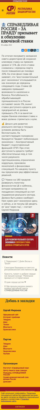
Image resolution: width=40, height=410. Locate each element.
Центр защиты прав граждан (15, 370)
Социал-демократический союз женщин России (15, 378)
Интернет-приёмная (11, 317)
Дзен (5, 322)
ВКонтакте (7, 327)
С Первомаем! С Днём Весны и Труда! (17, 262)
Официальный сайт (10, 315)
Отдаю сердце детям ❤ (14, 282)
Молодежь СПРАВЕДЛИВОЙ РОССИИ (14, 374)
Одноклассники (9, 330)
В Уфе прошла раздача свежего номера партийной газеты (17, 288)
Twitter (6, 325)
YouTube (6, 354)
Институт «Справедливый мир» (16, 368)
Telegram (7, 320)
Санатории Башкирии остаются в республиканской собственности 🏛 (19, 269)
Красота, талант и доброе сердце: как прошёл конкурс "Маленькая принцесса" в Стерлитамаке (19, 276)
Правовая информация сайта (15, 400)
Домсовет (7, 382)
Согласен (20, 407)
